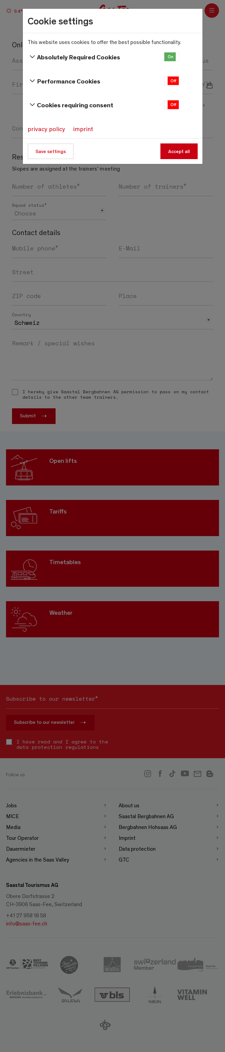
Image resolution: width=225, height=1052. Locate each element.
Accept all (179, 151)
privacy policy (46, 128)
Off (173, 80)
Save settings (50, 151)
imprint (83, 128)
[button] (171, 56)
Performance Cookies (64, 81)
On (170, 56)
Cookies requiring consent (71, 105)
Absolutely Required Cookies (74, 57)
